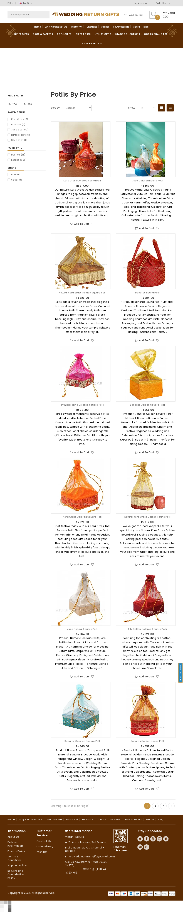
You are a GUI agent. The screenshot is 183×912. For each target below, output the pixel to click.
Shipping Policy (17, 865)
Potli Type (15, 148)
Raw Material (17, 112)
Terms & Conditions (14, 858)
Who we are (54, 819)
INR (10, 3)
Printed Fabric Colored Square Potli (82, 405)
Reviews (115, 819)
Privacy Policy (16, 851)
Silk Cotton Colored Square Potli (147, 629)
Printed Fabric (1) (20, 134)
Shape (12, 167)
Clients (105, 26)
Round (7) (17, 174)
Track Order (180, 672)
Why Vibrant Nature (56, 26)
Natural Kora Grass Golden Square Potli (82, 292)
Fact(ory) (76, 26)
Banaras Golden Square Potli (147, 405)
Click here (120, 850)
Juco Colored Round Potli (147, 180)
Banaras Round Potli (147, 292)
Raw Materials (121, 26)
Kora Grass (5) (19, 119)
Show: (132, 108)
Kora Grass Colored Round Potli (82, 180)
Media (136, 26)
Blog (146, 26)
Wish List (42, 852)
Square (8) (17, 179)
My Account (142, 3)
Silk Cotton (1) (19, 140)
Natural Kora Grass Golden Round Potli (147, 517)
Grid (161, 107)
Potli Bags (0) (18, 159)
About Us (13, 837)
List (170, 107)
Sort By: (55, 108)
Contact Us (43, 841)
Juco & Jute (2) (20, 129)
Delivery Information (15, 844)
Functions (91, 26)
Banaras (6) (18, 124)
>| (171, 805)
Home (37, 26)
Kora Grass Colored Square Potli (82, 517)
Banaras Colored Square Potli (82, 741)
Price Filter (16, 95)
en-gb (25, 3)
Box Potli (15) (18, 154)
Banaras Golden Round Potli (147, 741)
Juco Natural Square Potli (82, 629)
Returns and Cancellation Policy (16, 874)
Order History (163, 3)
